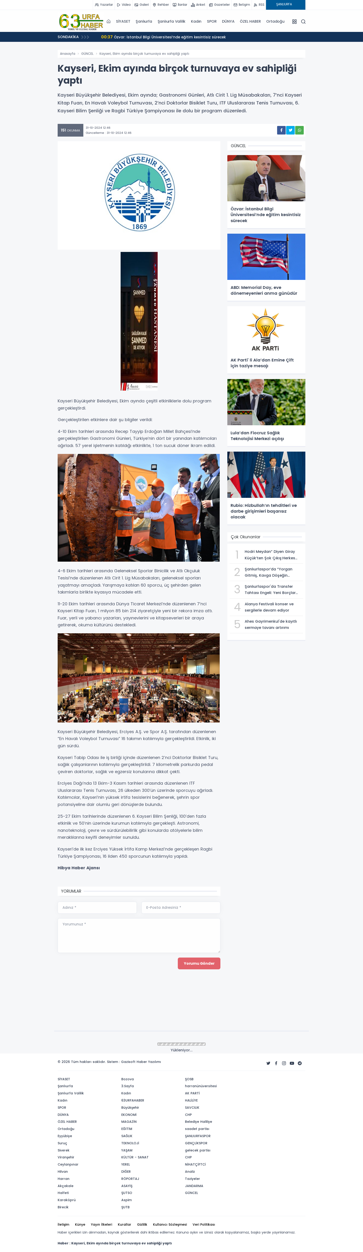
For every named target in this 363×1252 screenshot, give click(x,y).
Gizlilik (142, 1224)
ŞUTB (125, 1207)
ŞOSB (189, 1079)
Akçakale (65, 1186)
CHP (188, 1114)
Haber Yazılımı (149, 1061)
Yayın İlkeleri (101, 1224)
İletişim (63, 1224)
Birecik (63, 1207)
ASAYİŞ (126, 1186)
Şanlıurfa (144, 21)
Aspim (126, 1200)
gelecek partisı (197, 1150)
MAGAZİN (129, 1121)
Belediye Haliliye (198, 1121)
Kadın (196, 21)
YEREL (125, 1164)
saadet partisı (197, 1128)
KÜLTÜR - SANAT (135, 1157)
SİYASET (123, 21)
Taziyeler (192, 1178)
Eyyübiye (65, 1136)
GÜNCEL (87, 53)
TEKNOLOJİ (130, 1143)
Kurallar (124, 1224)
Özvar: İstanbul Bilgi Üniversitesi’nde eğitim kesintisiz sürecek (165, 37)
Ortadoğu (275, 21)
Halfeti (63, 1193)
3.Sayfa (127, 1086)
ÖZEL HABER (250, 21)
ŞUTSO (126, 1193)
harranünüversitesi (201, 1086)
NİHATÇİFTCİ (195, 1164)
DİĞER (126, 1171)
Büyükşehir (130, 1107)
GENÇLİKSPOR (196, 1143)
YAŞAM (126, 1150)
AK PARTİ (192, 1093)
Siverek (63, 1150)
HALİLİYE (191, 1100)
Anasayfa (67, 53)
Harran (63, 1178)
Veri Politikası (204, 1224)
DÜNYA (228, 21)
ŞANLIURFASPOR (198, 1136)
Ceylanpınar (68, 1164)
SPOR (211, 21)
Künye (80, 1224)
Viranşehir (66, 1157)
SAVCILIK (192, 1107)
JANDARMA (194, 1186)
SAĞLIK (126, 1136)
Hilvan (63, 1171)
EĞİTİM (126, 1128)
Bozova (127, 1079)
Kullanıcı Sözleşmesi (170, 1224)
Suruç (62, 1143)
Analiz (190, 1171)
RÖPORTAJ (130, 1178)
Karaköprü (67, 1200)
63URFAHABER (132, 1100)
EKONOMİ (129, 1114)
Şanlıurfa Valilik (172, 21)
